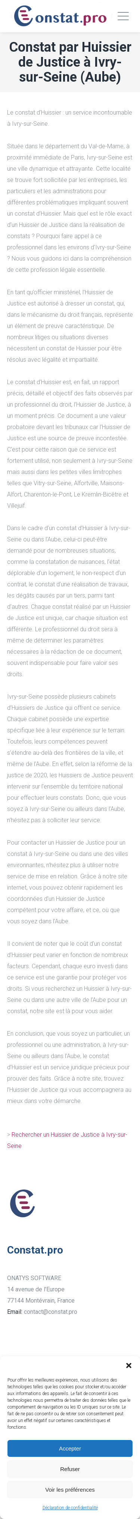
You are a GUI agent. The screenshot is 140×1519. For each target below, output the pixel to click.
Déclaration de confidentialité (70, 1507)
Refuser (70, 1469)
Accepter (70, 1448)
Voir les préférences (70, 1489)
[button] (129, 1365)
